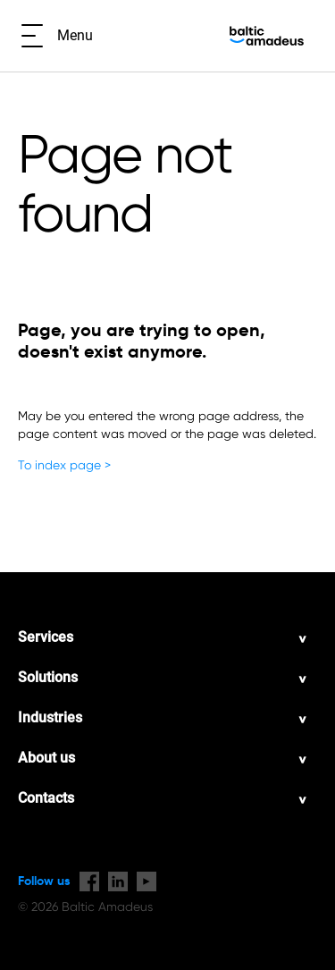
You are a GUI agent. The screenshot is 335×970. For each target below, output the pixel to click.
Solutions (48, 677)
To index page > (64, 465)
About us (46, 757)
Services (45, 636)
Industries (50, 717)
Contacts (46, 797)
